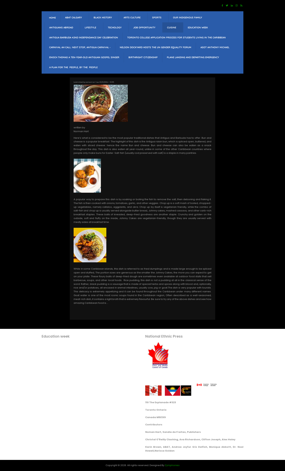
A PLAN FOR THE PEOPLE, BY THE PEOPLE (73, 67)
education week (198, 27)
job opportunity (144, 27)
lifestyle (90, 27)
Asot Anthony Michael (214, 47)
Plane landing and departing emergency (193, 57)
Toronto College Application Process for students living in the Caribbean (176, 37)
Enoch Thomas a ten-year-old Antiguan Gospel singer (84, 57)
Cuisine (171, 27)
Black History (103, 17)
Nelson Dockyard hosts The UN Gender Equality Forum (155, 47)
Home (52, 17)
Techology (115, 27)
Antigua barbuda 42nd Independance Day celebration (83, 37)
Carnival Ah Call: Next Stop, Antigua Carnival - (80, 47)
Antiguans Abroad (61, 27)
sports (156, 17)
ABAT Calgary (73, 17)
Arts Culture (132, 17)
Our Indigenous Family (187, 17)
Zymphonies (172, 465)
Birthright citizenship (143, 57)
